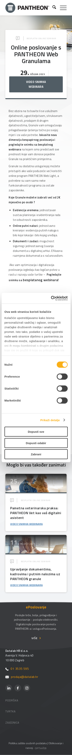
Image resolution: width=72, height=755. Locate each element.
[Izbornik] (61, 7)
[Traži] (52, 7)
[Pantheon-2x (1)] (27, 7)
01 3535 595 (17, 668)
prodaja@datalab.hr (21, 676)
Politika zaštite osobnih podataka (28, 743)
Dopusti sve (36, 431)
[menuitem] (52, 7)
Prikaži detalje (50, 420)
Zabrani (36, 454)
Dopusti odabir (36, 443)
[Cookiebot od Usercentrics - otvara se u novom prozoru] (51, 298)
